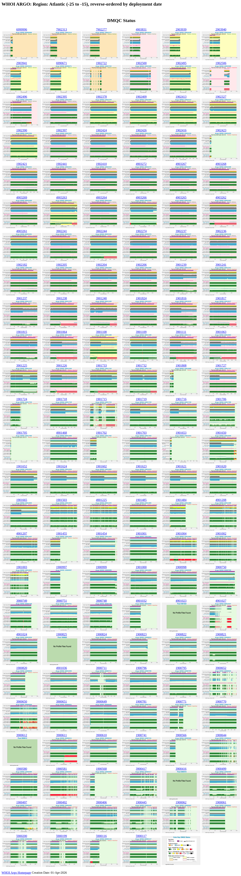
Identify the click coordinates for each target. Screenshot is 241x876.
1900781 (141, 701)
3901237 (21, 298)
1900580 (21, 768)
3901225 (21, 365)
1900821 (220, 634)
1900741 (141, 735)
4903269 (21, 197)
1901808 (181, 365)
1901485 (141, 500)
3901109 (141, 332)
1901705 (21, 432)
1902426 (141, 130)
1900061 (220, 802)
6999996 (21, 29)
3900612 (21, 735)
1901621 (181, 466)
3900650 (21, 701)
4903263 (61, 197)
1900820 (21, 668)
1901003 (21, 567)
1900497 (21, 802)
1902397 (61, 130)
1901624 (61, 466)
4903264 (101, 197)
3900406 (101, 802)
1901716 (181, 399)
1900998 (181, 567)
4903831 (141, 29)
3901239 (181, 264)
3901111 (181, 332)
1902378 (101, 96)
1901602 (101, 466)
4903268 (220, 164)
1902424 (101, 130)
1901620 (220, 466)
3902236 (220, 231)
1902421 (21, 164)
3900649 (101, 701)
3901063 (220, 332)
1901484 (181, 500)
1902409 (141, 96)
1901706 (220, 399)
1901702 (101, 432)
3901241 (220, 264)
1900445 (141, 802)
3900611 (61, 735)
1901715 (101, 399)
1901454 (101, 533)
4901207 (21, 533)
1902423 (220, 130)
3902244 (101, 231)
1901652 (21, 466)
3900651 (61, 701)
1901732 (141, 365)
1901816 (181, 298)
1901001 (141, 533)
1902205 (61, 264)
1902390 (21, 130)
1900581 (61, 768)
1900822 (181, 634)
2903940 (220, 29)
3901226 (61, 365)
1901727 (220, 365)
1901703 (141, 432)
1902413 (181, 96)
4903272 (141, 164)
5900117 (141, 836)
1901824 (141, 298)
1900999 (101, 567)
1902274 (141, 231)
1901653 (181, 432)
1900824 (101, 634)
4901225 (101, 500)
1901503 (61, 500)
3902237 (181, 231)
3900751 (61, 600)
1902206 (141, 264)
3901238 (61, 298)
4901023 (181, 600)
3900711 (101, 668)
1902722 (101, 63)
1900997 (61, 567)
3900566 (181, 735)
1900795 (181, 668)
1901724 (21, 399)
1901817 (220, 298)
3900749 (21, 600)
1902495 (181, 63)
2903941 (21, 63)
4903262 (220, 197)
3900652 (220, 668)
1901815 (21, 332)
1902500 (141, 63)
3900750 (220, 567)
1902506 (220, 63)
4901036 (61, 668)
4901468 (61, 432)
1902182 (21, 264)
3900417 (141, 768)
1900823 (141, 634)
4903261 (21, 231)
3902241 (61, 231)
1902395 (61, 96)
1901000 (141, 567)
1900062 (181, 802)
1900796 (141, 668)
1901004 (181, 533)
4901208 (220, 500)
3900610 (101, 735)
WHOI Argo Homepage (16, 872)
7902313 (61, 29)
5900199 (61, 836)
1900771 (181, 701)
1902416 (181, 130)
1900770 (220, 701)
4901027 (220, 600)
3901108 (101, 332)
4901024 (21, 634)
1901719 (141, 399)
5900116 (101, 836)
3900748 (101, 600)
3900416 (181, 768)
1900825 (61, 634)
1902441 (61, 164)
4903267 (181, 164)
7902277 (101, 29)
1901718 (61, 399)
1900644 (220, 735)
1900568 (101, 768)
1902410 (101, 164)
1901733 (101, 365)
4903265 (181, 197)
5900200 (21, 836)
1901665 (21, 500)
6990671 (61, 63)
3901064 (61, 332)
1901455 (61, 533)
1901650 (220, 432)
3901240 (101, 298)
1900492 (61, 802)
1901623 (141, 466)
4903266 (141, 197)
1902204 (101, 264)
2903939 (181, 29)
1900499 (220, 768)
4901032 (141, 600)
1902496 (21, 96)
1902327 (220, 96)
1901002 (220, 533)
